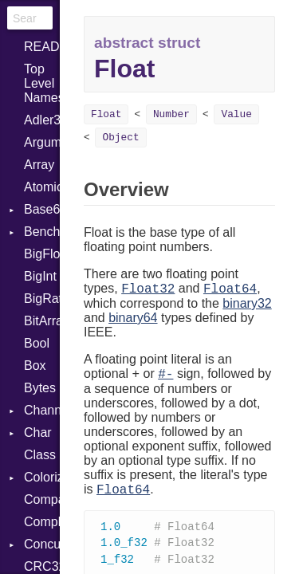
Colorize (42, 477)
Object (120, 138)
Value (236, 114)
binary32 (246, 303)
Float (106, 114)
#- (165, 375)
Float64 (230, 289)
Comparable (42, 499)
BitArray (42, 321)
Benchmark (42, 231)
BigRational (42, 298)
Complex (42, 522)
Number (171, 114)
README (42, 46)
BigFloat (42, 254)
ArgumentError (42, 142)
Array (39, 164)
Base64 (42, 209)
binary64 (132, 317)
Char (38, 432)
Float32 (148, 289)
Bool (36, 343)
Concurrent (42, 544)
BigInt (40, 276)
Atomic (42, 187)
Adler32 (42, 120)
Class (40, 455)
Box (35, 365)
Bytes (40, 388)
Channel (42, 410)
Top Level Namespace (42, 83)
